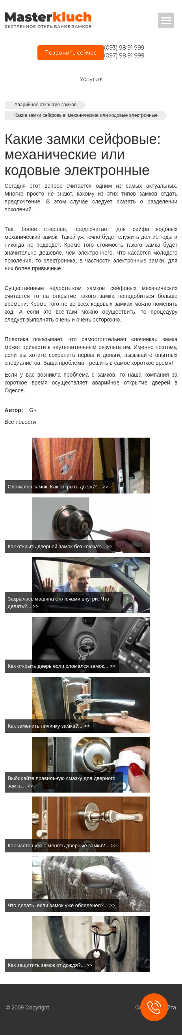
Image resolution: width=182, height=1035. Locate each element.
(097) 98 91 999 (124, 55)
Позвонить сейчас (71, 52)
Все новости (20, 422)
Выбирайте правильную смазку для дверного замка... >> (61, 782)
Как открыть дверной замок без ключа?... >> (60, 546)
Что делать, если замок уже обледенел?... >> (61, 905)
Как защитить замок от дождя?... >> (50, 965)
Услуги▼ (91, 79)
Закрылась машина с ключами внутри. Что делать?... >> (59, 602)
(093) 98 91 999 (124, 47)
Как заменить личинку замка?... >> (49, 726)
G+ (33, 410)
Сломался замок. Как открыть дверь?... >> (58, 487)
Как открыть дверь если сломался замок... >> (62, 666)
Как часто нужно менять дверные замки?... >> (62, 845)
